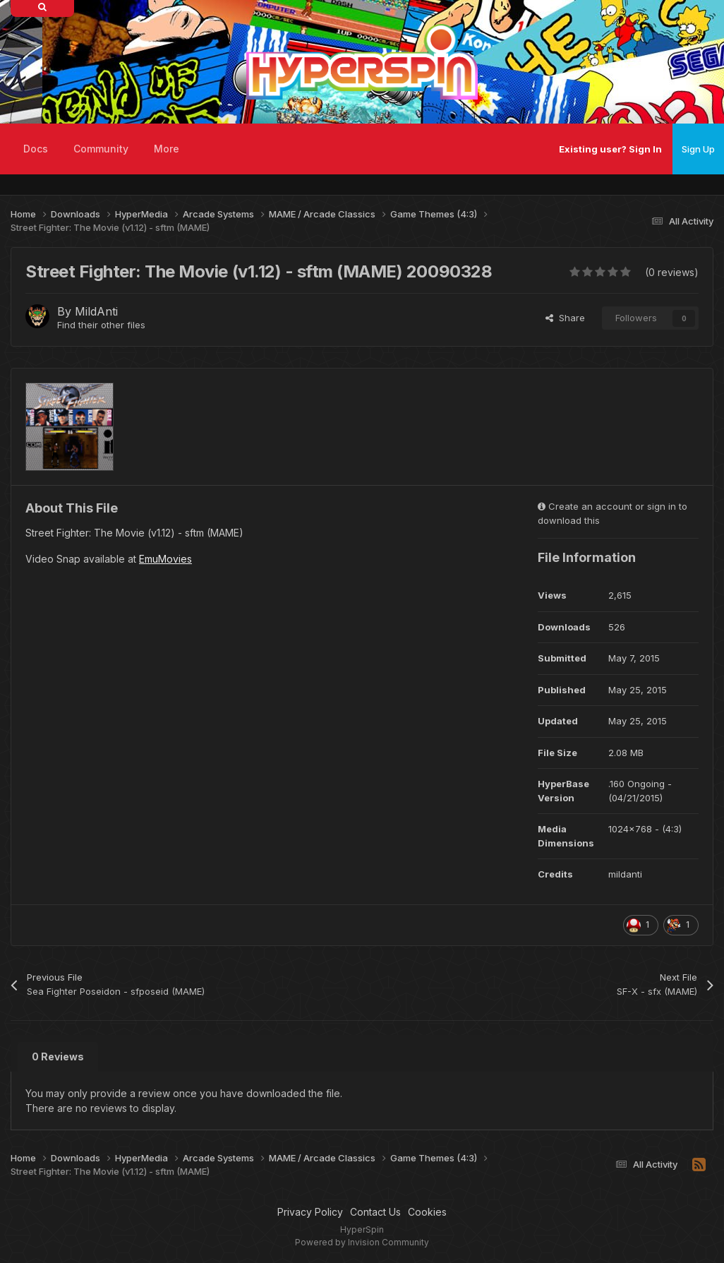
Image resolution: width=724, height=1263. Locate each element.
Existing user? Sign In (610, 149)
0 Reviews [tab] (58, 1056)
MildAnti (96, 311)
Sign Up (698, 149)
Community (100, 149)
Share (565, 317)
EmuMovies (165, 559)
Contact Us (375, 1212)
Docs (35, 149)
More (166, 149)
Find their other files (101, 324)
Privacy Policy (310, 1212)
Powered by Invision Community (362, 1242)
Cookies (427, 1212)
